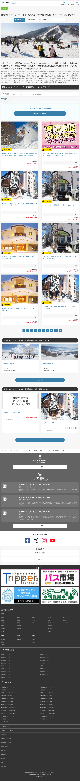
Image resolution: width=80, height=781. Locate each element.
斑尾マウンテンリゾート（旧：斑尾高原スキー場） (52, 450)
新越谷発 (19, 625)
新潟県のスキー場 (5, 666)
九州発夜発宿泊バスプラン (46, 719)
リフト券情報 (27, 20)
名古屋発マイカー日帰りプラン (47, 713)
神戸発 (2, 644)
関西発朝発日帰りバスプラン (8, 698)
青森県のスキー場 (5, 654)
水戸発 (65, 617)
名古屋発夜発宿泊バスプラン (47, 710)
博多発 (33, 642)
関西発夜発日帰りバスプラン (47, 698)
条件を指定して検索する (40, 113)
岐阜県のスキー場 (44, 666)
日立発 (65, 620)
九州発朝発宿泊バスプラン (7, 719)
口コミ (37, 20)
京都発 (2, 642)
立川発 (2, 631)
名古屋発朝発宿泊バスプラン (8, 710)
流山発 (49, 623)
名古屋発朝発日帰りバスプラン (8, 707)
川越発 (18, 620)
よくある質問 (4, 746)
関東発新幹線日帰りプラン (46, 695)
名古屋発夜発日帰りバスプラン (47, 707)
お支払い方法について (6, 738)
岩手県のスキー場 (44, 654)
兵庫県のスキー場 (5, 671)
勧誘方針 (40, 559)
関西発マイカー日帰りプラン (47, 704)
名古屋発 (19, 639)
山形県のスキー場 (5, 657)
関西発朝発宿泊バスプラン (46, 701)
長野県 (35, 450)
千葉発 (49, 631)
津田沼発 (50, 628)
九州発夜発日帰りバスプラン (47, 716)
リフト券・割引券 (5, 721)
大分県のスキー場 (44, 674)
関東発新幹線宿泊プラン (7, 695)
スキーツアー (5, 20)
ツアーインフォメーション (7, 730)
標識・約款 (3, 766)
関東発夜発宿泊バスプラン (46, 690)
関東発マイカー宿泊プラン (7, 692)
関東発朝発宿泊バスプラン (7, 690)
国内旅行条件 (4, 754)
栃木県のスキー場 (5, 660)
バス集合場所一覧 (5, 726)
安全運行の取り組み (6, 742)
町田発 (2, 625)
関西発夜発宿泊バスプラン (7, 701)
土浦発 (65, 625)
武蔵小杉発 (35, 623)
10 (56, 331)
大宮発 (18, 617)
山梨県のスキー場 (5, 663)
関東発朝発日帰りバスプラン (8, 687)
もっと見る (40, 467)
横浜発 (33, 617)
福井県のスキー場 (5, 668)
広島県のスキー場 (5, 674)
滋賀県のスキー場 (44, 668)
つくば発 (65, 623)
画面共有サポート (40, 776)
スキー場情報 (16, 20)
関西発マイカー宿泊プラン (7, 704)
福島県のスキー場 (44, 657)
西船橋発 (50, 625)
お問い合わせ (4, 750)
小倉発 (33, 639)
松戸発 (49, 617)
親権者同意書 (4, 734)
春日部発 (19, 628)
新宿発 (2, 617)
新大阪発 (3, 639)
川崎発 (33, 620)
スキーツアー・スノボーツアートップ (10, 450)
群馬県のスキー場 (44, 660)
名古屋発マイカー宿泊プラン (8, 713)
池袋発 (2, 623)
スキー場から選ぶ (26, 450)
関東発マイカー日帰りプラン (47, 692)
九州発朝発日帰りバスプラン (8, 716)
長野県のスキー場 (44, 663)
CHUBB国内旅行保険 (40, 553)
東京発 (2, 620)
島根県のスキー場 (44, 671)
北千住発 (3, 628)
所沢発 (18, 623)
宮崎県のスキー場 (5, 677)
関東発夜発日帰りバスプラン (47, 687)
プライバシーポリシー (6, 762)
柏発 (49, 620)
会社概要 (3, 758)
